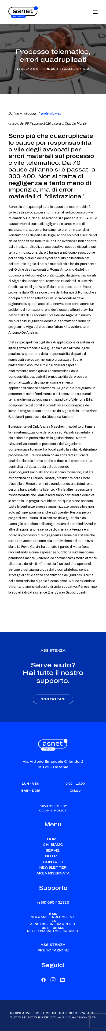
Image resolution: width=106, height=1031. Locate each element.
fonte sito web (51, 113)
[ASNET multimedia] (23, 12)
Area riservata (53, 873)
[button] (95, 12)
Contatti (53, 862)
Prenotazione (53, 950)
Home (53, 839)
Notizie (53, 856)
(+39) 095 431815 (53, 902)
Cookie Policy (53, 810)
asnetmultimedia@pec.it (53, 924)
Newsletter (53, 867)
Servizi (53, 850)
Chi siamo (53, 844)
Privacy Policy (53, 806)
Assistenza (53, 945)
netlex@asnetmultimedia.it (53, 931)
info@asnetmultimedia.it (53, 917)
